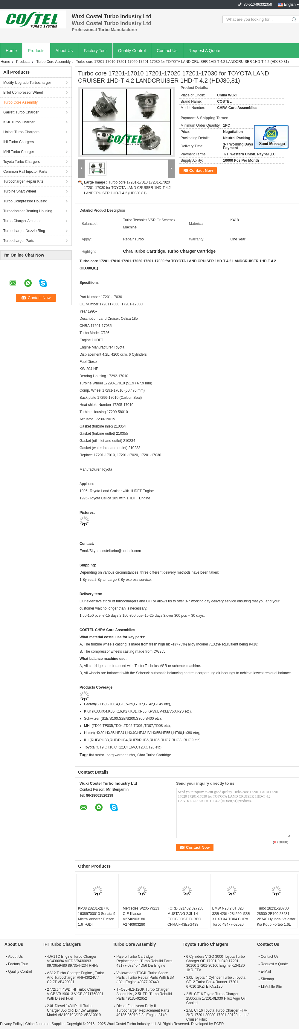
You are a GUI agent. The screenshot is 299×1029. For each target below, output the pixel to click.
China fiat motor (38, 1024)
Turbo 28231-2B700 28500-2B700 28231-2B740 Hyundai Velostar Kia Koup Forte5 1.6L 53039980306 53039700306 (276, 921)
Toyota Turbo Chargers (21, 162)
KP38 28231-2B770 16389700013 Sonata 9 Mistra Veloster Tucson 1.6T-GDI (96, 916)
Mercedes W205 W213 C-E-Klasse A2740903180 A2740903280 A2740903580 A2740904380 (141, 921)
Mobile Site (271, 987)
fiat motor (96, 755)
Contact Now (201, 170)
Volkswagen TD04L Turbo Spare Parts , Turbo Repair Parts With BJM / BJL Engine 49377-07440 (145, 977)
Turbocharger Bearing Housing (27, 211)
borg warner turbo (120, 755)
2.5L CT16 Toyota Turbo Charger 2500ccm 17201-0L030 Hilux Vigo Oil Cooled (215, 998)
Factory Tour (95, 50)
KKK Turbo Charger (19, 122)
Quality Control (132, 50)
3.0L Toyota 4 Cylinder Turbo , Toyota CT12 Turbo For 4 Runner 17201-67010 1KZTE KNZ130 (215, 982)
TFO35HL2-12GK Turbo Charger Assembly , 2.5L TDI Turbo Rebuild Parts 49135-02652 (144, 994)
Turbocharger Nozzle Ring (24, 231)
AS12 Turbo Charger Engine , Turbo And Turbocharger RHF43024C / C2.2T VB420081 (75, 977)
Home (11, 50)
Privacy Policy (11, 1024)
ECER (219, 1024)
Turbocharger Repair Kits (23, 181)
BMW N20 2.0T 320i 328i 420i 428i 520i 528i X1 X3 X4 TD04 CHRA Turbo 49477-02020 (231, 916)
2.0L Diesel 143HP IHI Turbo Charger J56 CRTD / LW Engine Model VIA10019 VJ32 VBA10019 (74, 1010)
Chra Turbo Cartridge (154, 755)
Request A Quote (204, 50)
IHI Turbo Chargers (18, 142)
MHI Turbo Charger (18, 152)
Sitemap (267, 979)
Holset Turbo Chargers (21, 132)
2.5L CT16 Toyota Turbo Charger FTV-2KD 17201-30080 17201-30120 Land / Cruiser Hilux (217, 1015)
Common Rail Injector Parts (25, 171)
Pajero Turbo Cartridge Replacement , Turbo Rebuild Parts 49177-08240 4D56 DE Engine (144, 961)
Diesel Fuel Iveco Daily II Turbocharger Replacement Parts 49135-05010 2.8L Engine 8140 (142, 1010)
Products (36, 50)
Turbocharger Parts (18, 241)
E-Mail (266, 971)
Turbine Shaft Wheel (19, 191)
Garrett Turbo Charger (21, 112)
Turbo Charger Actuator (22, 221)
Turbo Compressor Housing (25, 201)
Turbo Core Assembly (53, 62)
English (290, 4)
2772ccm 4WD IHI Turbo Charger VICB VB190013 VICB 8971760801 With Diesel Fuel (75, 994)
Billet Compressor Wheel (23, 92)
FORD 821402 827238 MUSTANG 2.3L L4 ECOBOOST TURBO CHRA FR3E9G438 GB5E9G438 (185, 919)
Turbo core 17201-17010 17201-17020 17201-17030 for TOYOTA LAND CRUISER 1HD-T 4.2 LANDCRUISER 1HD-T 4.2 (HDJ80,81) (127, 187)
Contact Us (167, 50)
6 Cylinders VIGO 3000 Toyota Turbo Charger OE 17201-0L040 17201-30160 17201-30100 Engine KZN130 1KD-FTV (215, 963)
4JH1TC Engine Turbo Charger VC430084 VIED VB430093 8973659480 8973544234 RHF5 (72, 961)
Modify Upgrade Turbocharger (27, 83)
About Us (64, 50)
